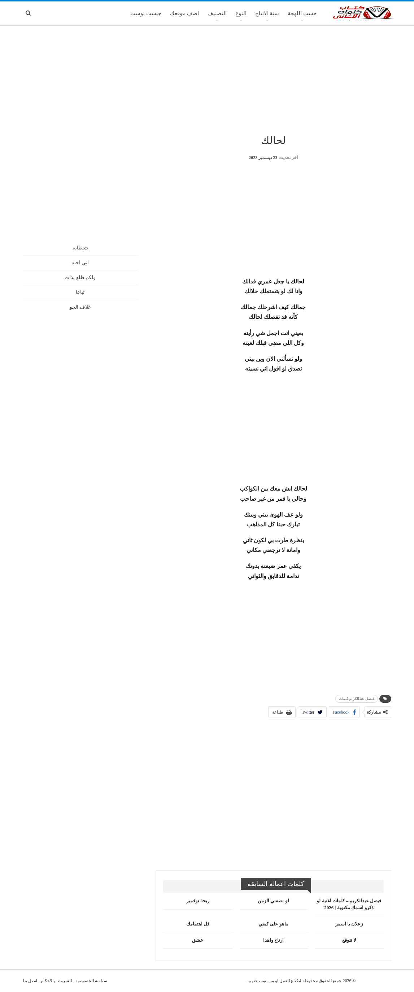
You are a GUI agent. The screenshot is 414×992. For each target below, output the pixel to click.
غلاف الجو (80, 307)
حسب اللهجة (302, 13)
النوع (241, 13)
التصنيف (217, 13)
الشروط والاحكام (56, 980)
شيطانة (80, 248)
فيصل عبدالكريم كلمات (356, 699)
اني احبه (80, 262)
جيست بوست (145, 13)
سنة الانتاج (267, 13)
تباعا (80, 292)
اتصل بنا (30, 980)
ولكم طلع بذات (80, 277)
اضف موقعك (184, 13)
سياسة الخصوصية (91, 980)
